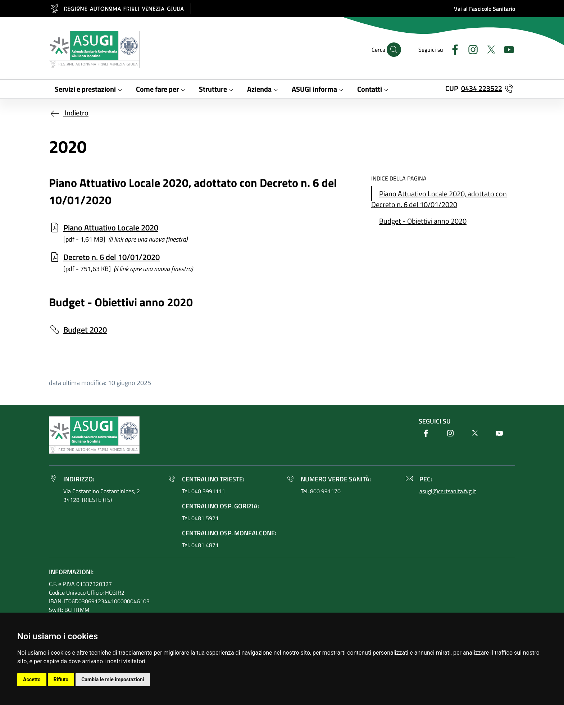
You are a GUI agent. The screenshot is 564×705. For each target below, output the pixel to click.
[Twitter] (488, 49)
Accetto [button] (32, 679)
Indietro (68, 112)
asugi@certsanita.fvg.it (447, 491)
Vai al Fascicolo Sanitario (484, 8)
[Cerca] (394, 49)
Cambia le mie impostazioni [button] (112, 679)
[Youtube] (506, 49)
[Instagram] (470, 49)
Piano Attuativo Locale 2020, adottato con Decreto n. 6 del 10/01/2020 (439, 199)
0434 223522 (481, 88)
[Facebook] (452, 49)
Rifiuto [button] (61, 679)
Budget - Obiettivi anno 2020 (423, 220)
